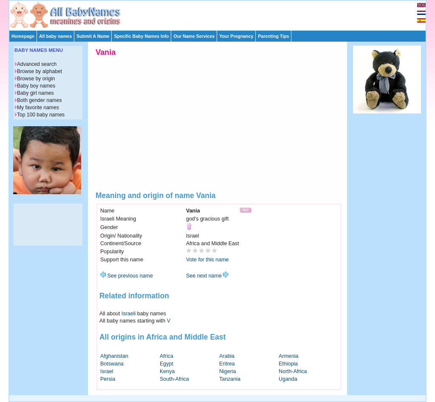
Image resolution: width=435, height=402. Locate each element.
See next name (207, 276)
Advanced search (36, 64)
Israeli (128, 314)
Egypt (166, 364)
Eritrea (227, 364)
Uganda (288, 379)
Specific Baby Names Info (141, 36)
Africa (166, 356)
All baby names (55, 36)
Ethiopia (288, 364)
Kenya (167, 371)
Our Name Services (194, 36)
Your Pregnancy (236, 36)
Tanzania (229, 379)
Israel (106, 371)
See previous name (126, 276)
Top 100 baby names (41, 115)
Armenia (288, 356)
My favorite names (38, 107)
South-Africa (174, 379)
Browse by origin (36, 79)
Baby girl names (35, 93)
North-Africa (293, 371)
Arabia (226, 356)
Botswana (112, 364)
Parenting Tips (273, 36)
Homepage (22, 36)
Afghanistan (114, 356)
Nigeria (227, 371)
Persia (107, 379)
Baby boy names (36, 86)
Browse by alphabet (39, 71)
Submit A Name (92, 36)
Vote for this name (207, 260)
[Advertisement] (221, 13)
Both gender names (39, 100)
